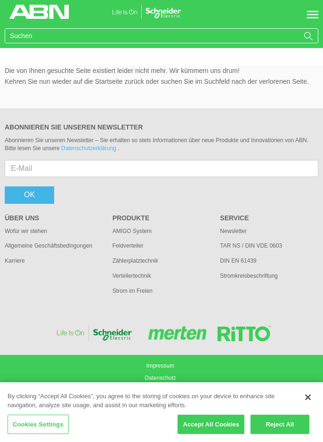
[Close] (308, 400)
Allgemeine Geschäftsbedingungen (48, 245)
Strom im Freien (133, 291)
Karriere (15, 260)
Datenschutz (160, 378)
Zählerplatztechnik (135, 260)
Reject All (280, 427)
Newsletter (233, 231)
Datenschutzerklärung (89, 148)
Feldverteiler (128, 245)
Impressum (160, 365)
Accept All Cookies (211, 427)
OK (29, 195)
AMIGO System (132, 231)
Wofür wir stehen (26, 231)
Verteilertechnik (132, 276)
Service (234, 218)
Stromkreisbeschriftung (249, 276)
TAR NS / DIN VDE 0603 (251, 245)
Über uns (22, 218)
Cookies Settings (38, 427)
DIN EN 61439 (238, 260)
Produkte (131, 218)
